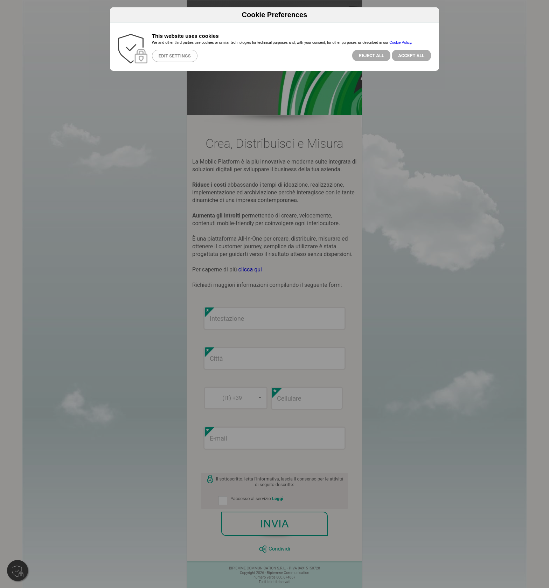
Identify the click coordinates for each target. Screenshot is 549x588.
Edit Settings (175, 55)
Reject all (371, 55)
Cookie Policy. (400, 42)
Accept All (411, 55)
